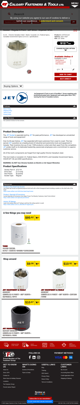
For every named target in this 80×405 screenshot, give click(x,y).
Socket (12, 135)
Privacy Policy (7, 114)
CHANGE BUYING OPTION (65, 49)
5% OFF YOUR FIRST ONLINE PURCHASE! (40, 401)
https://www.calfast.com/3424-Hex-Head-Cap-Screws (18, 191)
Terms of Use (7, 112)
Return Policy (7, 109)
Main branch (60, 64)
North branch (60, 60)
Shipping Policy (8, 110)
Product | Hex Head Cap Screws (14, 187)
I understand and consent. (51, 21)
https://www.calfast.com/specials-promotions (16, 197)
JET (7, 135)
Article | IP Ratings (10, 201)
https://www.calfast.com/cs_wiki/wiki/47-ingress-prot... (19, 204)
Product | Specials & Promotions (14, 194)
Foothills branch (61, 62)
